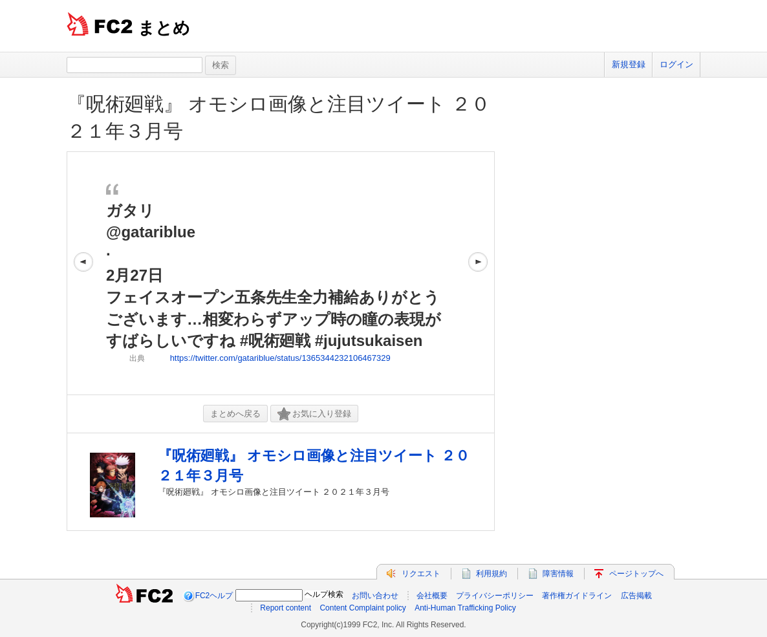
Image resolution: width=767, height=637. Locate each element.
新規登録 (628, 64)
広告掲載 (636, 595)
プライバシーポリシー (495, 595)
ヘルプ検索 (324, 594)
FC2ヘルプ (214, 595)
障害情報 (558, 573)
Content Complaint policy (362, 607)
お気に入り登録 (314, 414)
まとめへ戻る (235, 413)
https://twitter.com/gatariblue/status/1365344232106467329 (280, 358)
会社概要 (432, 595)
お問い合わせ (375, 595)
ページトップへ (636, 573)
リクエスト (421, 573)
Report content (285, 607)
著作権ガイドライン (577, 595)
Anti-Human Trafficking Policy (465, 607)
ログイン (676, 64)
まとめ (164, 28)
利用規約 (491, 573)
